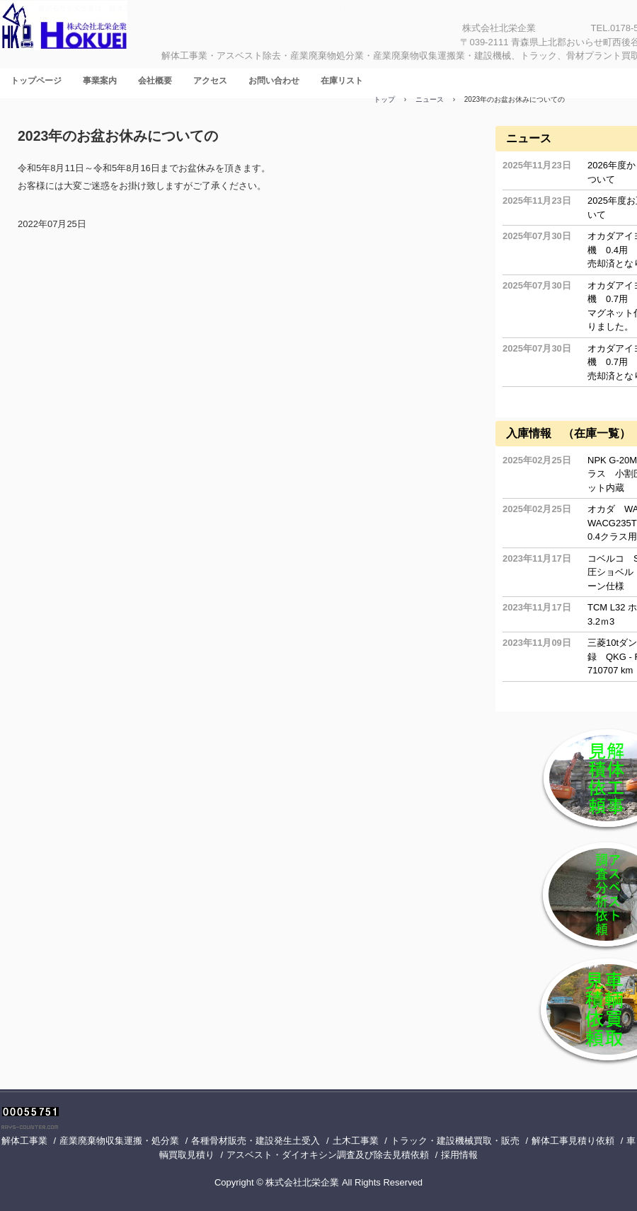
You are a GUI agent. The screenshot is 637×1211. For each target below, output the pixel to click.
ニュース (528, 138)
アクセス (210, 81)
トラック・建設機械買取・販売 (455, 1140)
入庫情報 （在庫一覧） (568, 433)
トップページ (36, 81)
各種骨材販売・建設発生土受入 (255, 1140)
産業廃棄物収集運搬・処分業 (119, 1140)
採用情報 (459, 1154)
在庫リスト (342, 81)
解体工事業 (24, 1140)
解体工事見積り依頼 (573, 1140)
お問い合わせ (273, 81)
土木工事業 (356, 1140)
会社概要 (155, 81)
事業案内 (100, 81)
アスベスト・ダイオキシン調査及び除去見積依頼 (327, 1154)
